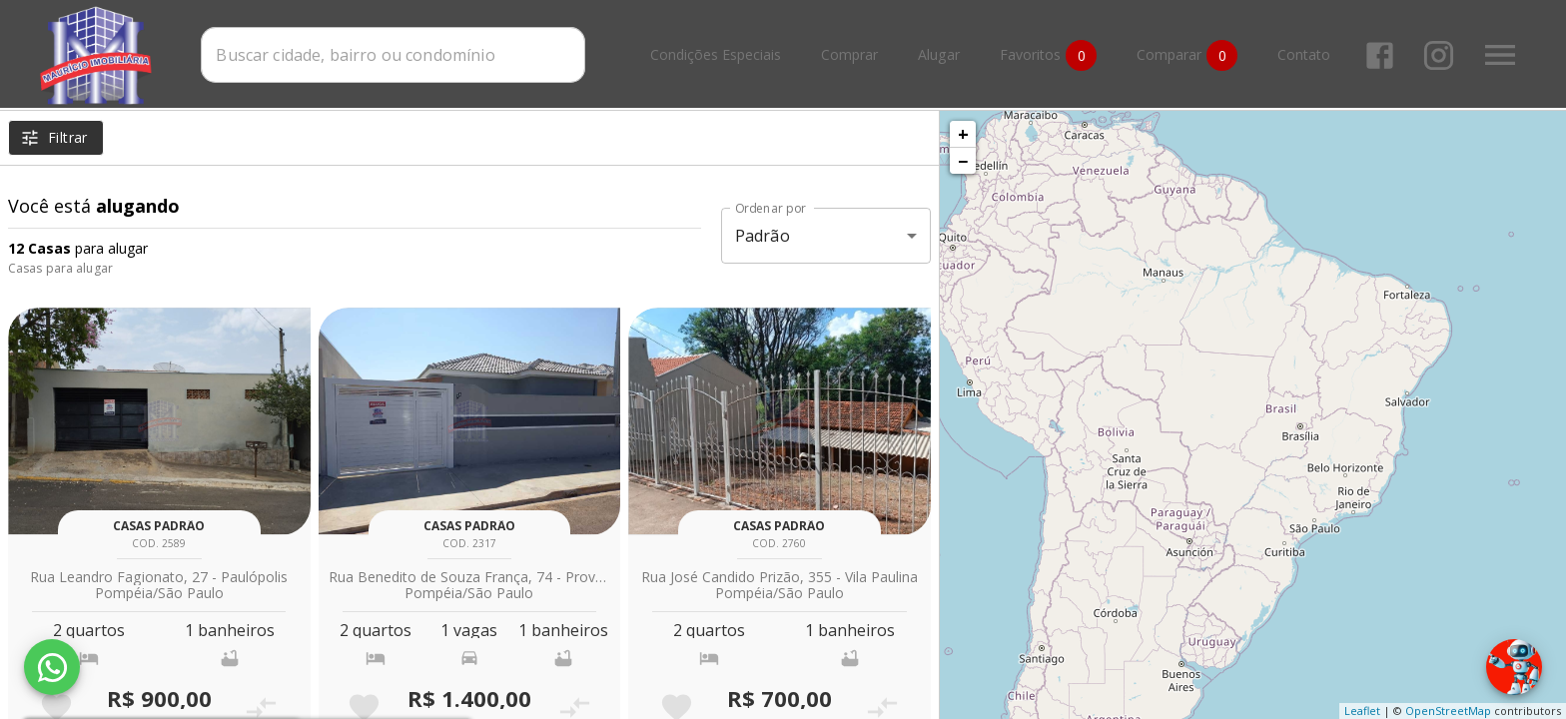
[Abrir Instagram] (1438, 55)
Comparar (1187, 55)
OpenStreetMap (1448, 710)
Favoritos (1048, 55)
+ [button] (963, 134)
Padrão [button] (762, 236)
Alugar (939, 55)
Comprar (849, 55)
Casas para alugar (60, 268)
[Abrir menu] (1500, 55)
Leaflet (1362, 710)
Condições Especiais (715, 55)
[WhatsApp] (52, 667)
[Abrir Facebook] (1379, 55)
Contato (1303, 55)
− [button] (963, 161)
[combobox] (393, 55)
